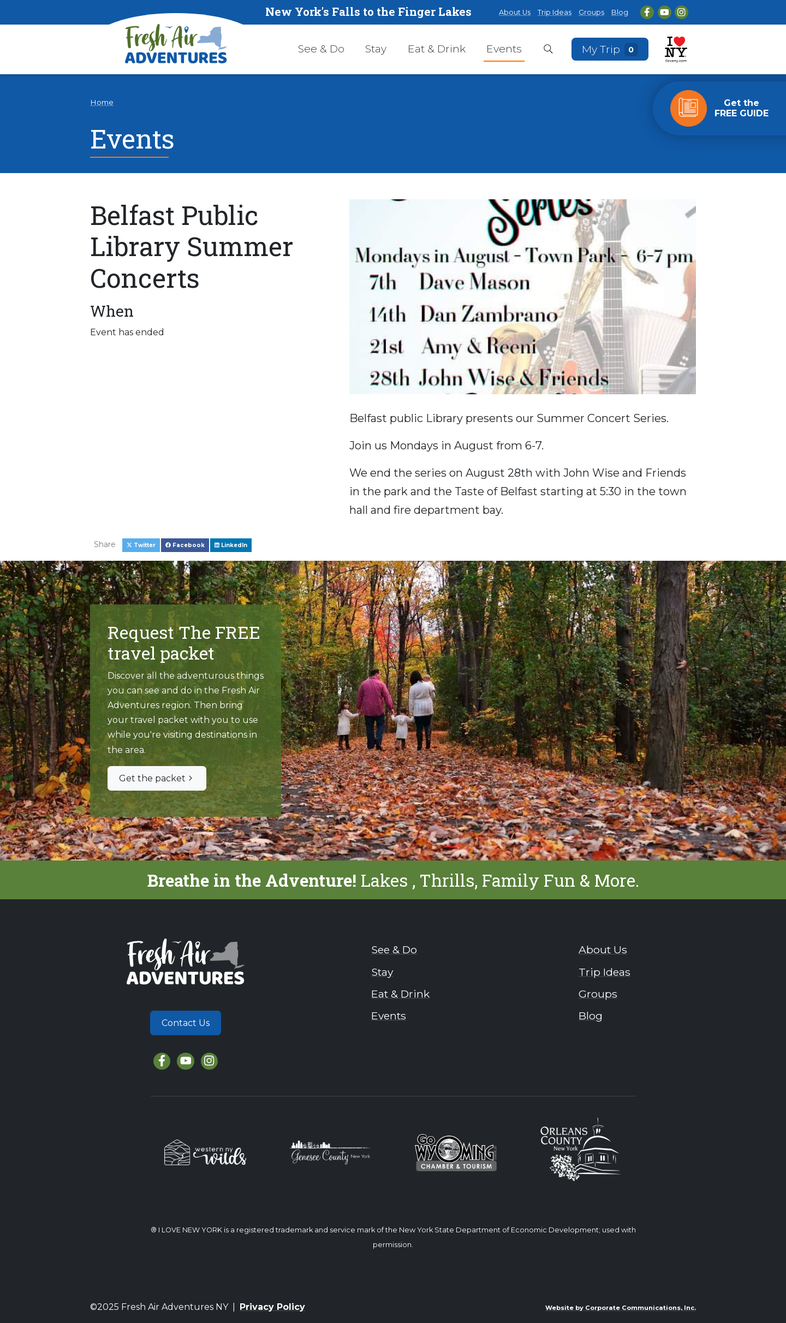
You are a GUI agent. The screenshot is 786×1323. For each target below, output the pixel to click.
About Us (515, 12)
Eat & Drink (437, 48)
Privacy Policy (272, 1307)
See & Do (321, 48)
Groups (591, 12)
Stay (375, 48)
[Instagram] (681, 12)
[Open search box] (548, 50)
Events (504, 48)
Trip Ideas (554, 12)
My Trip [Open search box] (610, 49)
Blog (619, 12)
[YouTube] (664, 12)
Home (102, 102)
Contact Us (186, 1023)
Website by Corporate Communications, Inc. (620, 1308)
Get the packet (157, 778)
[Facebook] (647, 12)
